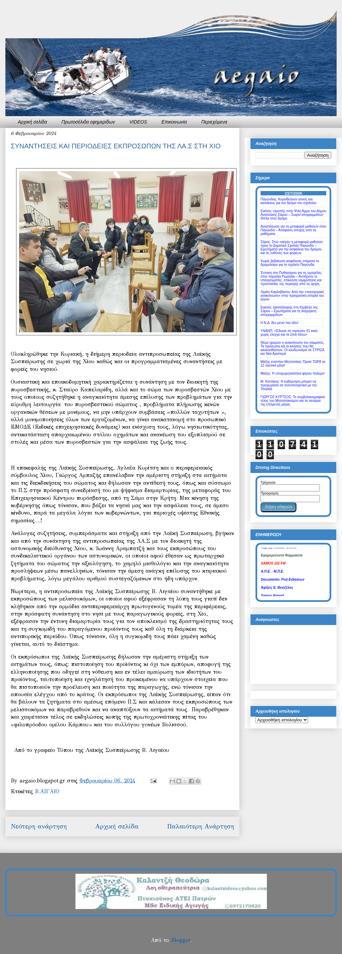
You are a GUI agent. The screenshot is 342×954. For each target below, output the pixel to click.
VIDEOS (138, 122)
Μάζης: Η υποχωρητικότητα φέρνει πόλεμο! (293, 373)
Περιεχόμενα (214, 122)
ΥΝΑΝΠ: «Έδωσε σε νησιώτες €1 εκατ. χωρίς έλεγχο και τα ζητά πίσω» (290, 332)
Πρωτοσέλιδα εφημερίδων (88, 122)
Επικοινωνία (174, 122)
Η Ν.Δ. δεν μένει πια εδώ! (279, 323)
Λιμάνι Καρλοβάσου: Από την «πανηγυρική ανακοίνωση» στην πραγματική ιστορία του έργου (292, 295)
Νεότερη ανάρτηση (39, 826)
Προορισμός (270, 493)
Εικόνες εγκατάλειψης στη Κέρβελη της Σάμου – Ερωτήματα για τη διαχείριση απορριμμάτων (289, 311)
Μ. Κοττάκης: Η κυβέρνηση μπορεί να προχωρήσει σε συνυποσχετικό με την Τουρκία (289, 385)
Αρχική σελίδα (32, 122)
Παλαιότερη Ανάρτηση (200, 826)
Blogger (180, 940)
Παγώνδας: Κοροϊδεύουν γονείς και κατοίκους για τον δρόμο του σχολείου (288, 201)
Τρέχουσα (268, 482)
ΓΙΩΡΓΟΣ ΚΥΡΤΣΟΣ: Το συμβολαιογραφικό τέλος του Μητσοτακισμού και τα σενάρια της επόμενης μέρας (293, 400)
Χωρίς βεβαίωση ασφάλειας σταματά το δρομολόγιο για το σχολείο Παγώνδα (290, 263)
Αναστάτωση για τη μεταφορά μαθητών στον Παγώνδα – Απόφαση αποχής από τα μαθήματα (293, 230)
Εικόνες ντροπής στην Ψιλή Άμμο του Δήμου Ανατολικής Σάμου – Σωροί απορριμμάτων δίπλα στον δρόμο (293, 214)
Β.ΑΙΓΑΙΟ (47, 791)
